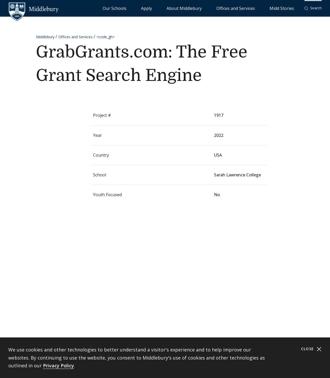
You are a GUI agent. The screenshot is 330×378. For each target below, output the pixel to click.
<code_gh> (105, 36)
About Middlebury (215, 7)
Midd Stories (287, 7)
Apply (189, 7)
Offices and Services (253, 7)
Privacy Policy (58, 365)
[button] (313, 8)
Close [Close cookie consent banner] (311, 349)
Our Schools (168, 7)
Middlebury (45, 36)
